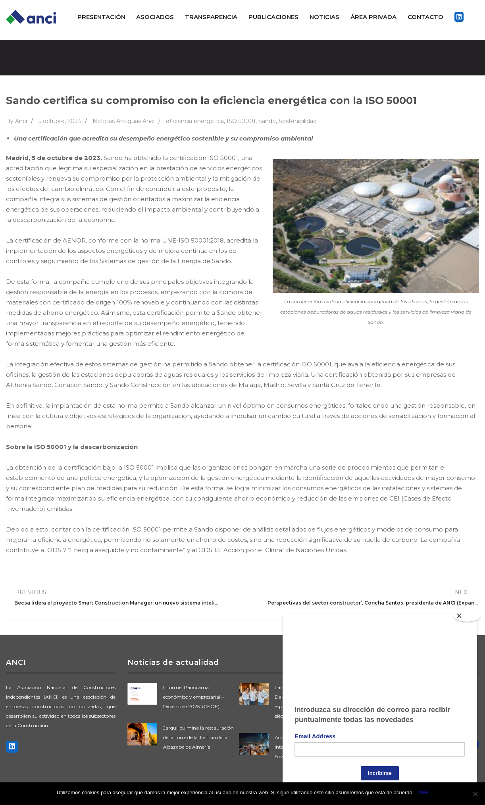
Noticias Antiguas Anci (123, 121)
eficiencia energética (195, 121)
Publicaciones (273, 17)
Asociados (155, 17)
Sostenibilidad (298, 121)
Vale (423, 792)
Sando (267, 121)
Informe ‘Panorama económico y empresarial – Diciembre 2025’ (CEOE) (193, 696)
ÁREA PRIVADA (373, 17)
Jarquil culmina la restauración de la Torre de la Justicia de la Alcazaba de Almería (198, 737)
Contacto (425, 17)
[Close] (467, 612)
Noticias (324, 17)
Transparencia (211, 17)
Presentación (101, 17)
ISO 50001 (241, 121)
